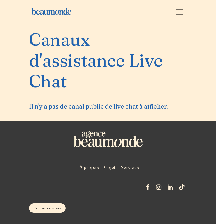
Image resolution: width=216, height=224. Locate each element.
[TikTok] (181, 187)
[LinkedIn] (170, 187)
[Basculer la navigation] (179, 11)
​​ (47, 208)
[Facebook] (148, 187)
